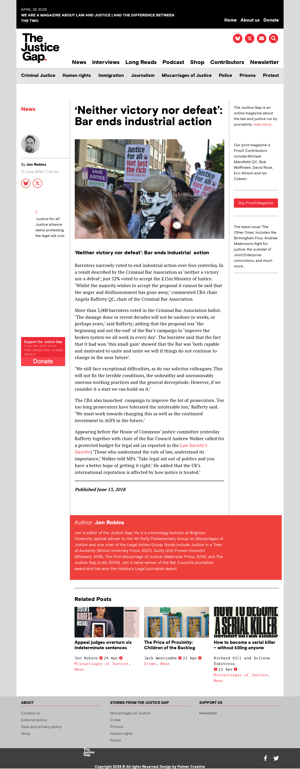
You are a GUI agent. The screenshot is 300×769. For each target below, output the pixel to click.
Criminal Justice (38, 76)
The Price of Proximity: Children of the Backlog (169, 645)
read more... (263, 124)
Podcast (173, 62)
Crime (150, 664)
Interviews (106, 62)
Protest (271, 76)
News (79, 62)
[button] (273, 38)
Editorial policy (34, 720)
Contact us (30, 713)
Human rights (77, 76)
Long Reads (141, 62)
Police (225, 76)
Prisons (248, 76)
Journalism (142, 76)
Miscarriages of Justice (187, 76)
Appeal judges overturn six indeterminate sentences (103, 645)
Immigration (111, 76)
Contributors (227, 62)
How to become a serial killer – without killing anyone (244, 645)
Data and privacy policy (41, 726)
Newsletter (264, 62)
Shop (197, 62)
